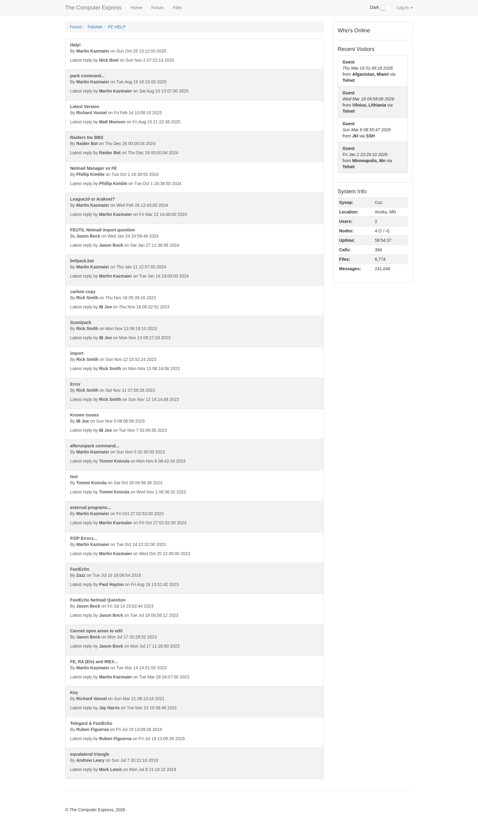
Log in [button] (405, 7)
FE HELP (117, 26)
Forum (157, 7)
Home (136, 7)
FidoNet (94, 26)
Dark (380, 7)
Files (177, 7)
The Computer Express (93, 8)
